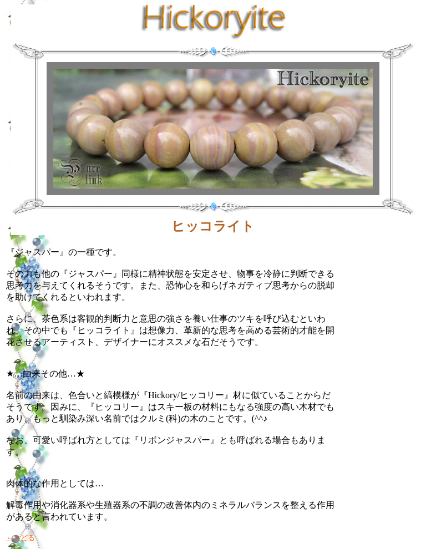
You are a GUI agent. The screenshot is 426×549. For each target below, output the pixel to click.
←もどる (20, 537)
